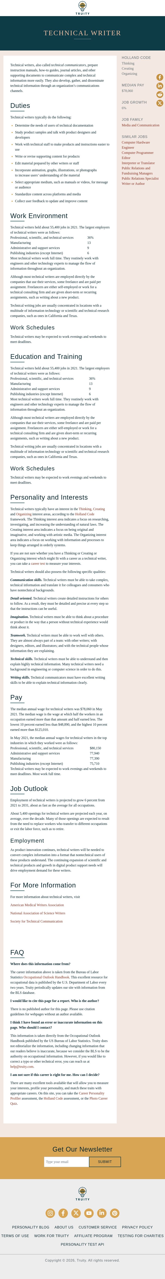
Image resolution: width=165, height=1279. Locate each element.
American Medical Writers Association (37, 905)
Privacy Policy (137, 1227)
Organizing (24, 514)
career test (38, 563)
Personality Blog (30, 1227)
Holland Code (84, 514)
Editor (126, 158)
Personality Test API (82, 1244)
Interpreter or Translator (138, 163)
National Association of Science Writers (37, 913)
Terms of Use (15, 1236)
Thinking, (85, 509)
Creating (99, 509)
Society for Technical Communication (36, 921)
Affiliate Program (93, 1236)
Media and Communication (140, 125)
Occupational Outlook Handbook (46, 977)
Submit (105, 1162)
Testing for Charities (141, 1236)
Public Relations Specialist (140, 178)
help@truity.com (21, 1066)
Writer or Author (133, 183)
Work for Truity (51, 1236)
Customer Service (98, 1227)
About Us (64, 1227)
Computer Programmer (138, 153)
